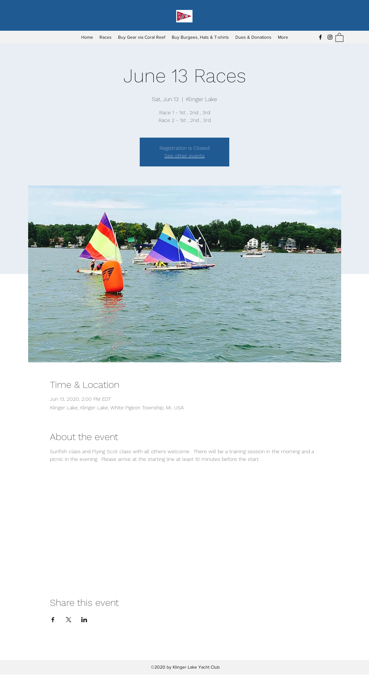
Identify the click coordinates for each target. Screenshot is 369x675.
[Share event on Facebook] (53, 619)
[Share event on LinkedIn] (84, 619)
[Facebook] (320, 37)
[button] (339, 37)
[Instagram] (330, 37)
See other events (184, 156)
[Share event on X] (69, 619)
